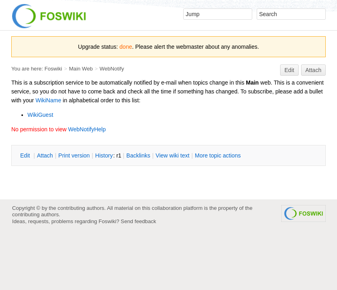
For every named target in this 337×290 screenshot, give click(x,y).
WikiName (48, 100)
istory (104, 155)
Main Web (81, 69)
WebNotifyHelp (87, 129)
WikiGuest (40, 115)
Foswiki (53, 69)
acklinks (138, 155)
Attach (314, 70)
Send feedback (138, 221)
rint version (74, 155)
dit (25, 155)
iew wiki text (173, 155)
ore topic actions (218, 155)
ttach (45, 155)
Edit (289, 70)
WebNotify (112, 69)
